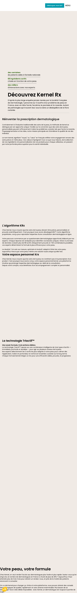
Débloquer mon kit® (55, 5)
